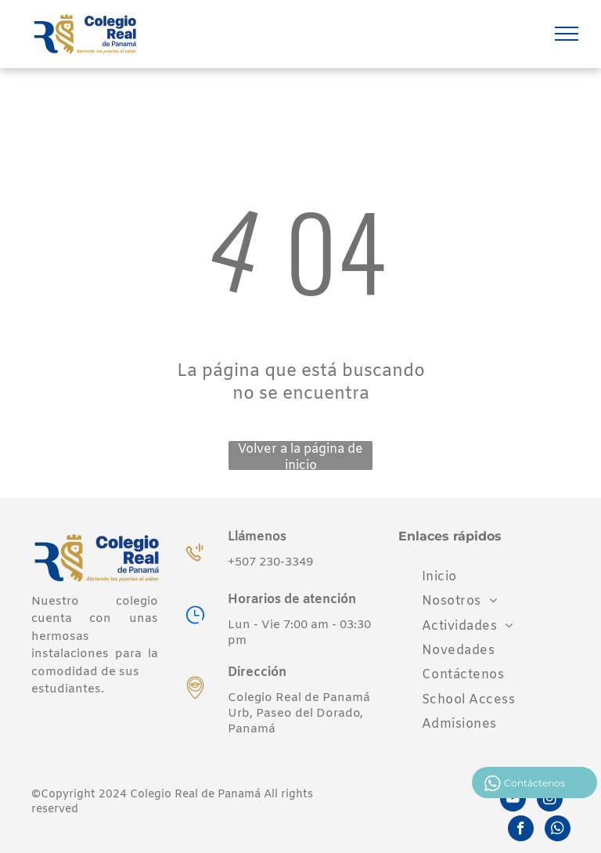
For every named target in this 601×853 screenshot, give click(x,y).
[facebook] (521, 830)
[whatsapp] (557, 830)
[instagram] (550, 800)
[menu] (566, 33)
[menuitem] (439, 577)
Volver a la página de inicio (300, 455)
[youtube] (513, 800)
